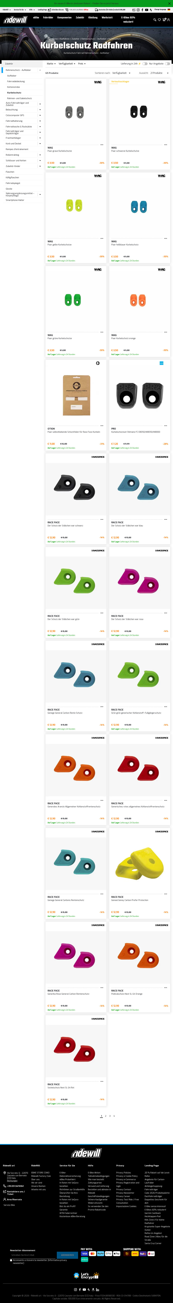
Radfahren (65, 38)
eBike (36, 18)
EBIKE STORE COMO (40, 1172)
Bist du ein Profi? (68, 1206)
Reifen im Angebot (153, 1233)
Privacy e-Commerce (126, 1179)
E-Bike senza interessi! (155, 1206)
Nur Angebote (156, 63)
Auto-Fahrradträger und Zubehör (17, 104)
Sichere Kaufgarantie (97, 1199)
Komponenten (64, 18)
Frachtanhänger (13, 138)
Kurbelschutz (115, 38)
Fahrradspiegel (13, 183)
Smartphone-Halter (15, 200)
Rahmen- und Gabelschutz (19, 98)
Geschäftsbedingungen (98, 1196)
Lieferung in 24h (129, 63)
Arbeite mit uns (38, 1189)
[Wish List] (159, 20)
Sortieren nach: (102, 73)
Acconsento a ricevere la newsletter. (40, 1262)
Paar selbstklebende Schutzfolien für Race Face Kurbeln (74, 432)
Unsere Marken (38, 1186)
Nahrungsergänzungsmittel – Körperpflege (20, 194)
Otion (51, 428)
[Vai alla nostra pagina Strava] (88, 1289)
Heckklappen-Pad (153, 1216)
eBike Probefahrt (68, 1179)
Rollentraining (12, 154)
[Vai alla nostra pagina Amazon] (93, 1289)
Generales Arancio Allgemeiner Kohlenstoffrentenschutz (74, 806)
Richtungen (12, 1180)
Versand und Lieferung (98, 1186)
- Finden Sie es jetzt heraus (105, 3)
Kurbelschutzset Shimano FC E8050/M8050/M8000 (135, 432)
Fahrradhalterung (14, 121)
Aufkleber (11, 75)
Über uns (35, 1179)
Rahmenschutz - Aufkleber (94, 38)
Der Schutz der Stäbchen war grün (63, 619)
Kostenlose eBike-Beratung (72, 1216)
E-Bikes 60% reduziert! (128, 20)
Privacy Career (123, 1196)
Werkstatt (107, 18)
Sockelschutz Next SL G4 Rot (61, 1087)
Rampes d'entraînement (17, 149)
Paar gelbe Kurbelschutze (60, 244)
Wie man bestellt (96, 1179)
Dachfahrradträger (153, 1196)
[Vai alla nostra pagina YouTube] (84, 1289)
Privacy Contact (123, 1189)
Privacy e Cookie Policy (127, 1176)
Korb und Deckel (13, 143)
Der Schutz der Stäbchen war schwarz (65, 525)
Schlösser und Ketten (16, 160)
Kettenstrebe (13, 87)
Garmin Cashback (153, 1213)
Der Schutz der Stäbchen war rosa (127, 619)
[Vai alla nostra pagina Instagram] (75, 1289)
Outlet (148, 1230)
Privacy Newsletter (125, 1193)
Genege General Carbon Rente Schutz (65, 713)
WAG (50, 147)
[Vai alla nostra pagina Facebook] (80, 1289)
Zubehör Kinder (13, 166)
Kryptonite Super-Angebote (157, 1226)
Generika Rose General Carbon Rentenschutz (68, 994)
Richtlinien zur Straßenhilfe (72, 1189)
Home (55, 38)
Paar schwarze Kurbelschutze (125, 151)
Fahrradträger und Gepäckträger (14, 132)
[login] (168, 20)
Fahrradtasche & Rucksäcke (19, 126)
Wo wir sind (36, 1182)
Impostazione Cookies (126, 1206)
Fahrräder (48, 18)
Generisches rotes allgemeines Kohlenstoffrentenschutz (137, 806)
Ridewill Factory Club (41, 1176)
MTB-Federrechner (68, 1213)
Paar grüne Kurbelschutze (60, 338)
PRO (113, 428)
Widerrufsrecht (95, 1203)
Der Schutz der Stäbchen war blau (127, 525)
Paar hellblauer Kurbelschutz (124, 244)
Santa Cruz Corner (153, 1243)
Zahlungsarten (95, 1182)
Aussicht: (143, 73)
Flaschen (10, 171)
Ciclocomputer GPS (15, 115)
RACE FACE (54, 522)
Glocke (9, 188)
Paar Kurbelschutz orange (123, 338)
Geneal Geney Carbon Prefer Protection (129, 900)
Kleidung (92, 18)
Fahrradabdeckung (16, 81)
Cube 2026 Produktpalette (157, 1193)
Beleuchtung (12, 109)
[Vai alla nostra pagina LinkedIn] (97, 1289)
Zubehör (80, 18)
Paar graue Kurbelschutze (60, 151)
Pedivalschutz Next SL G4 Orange (126, 994)
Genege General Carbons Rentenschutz (66, 900)
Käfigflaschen (12, 177)
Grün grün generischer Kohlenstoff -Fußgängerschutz (136, 713)
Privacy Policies (123, 1172)
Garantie (64, 1209)
